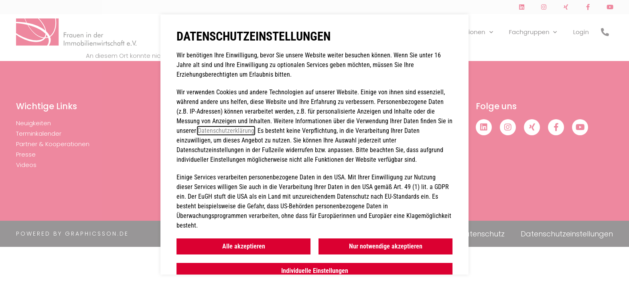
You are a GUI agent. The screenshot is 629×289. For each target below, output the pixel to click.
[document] (314, 144)
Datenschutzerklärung (226, 130)
